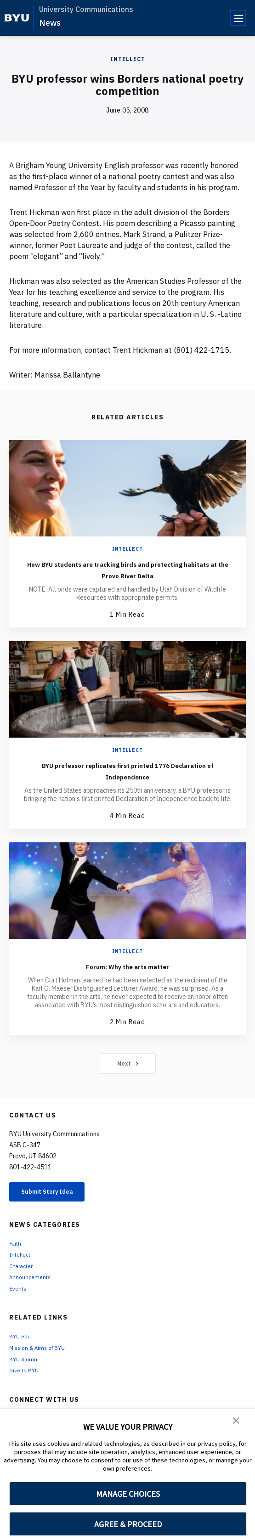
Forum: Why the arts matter (127, 965)
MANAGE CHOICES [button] (128, 1494)
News (50, 22)
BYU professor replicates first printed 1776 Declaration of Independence (127, 770)
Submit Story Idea (56, 1193)
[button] (236, 1422)
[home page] (16, 18)
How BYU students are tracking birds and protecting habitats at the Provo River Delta (128, 569)
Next (127, 1063)
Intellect (127, 59)
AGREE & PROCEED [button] (128, 1524)
